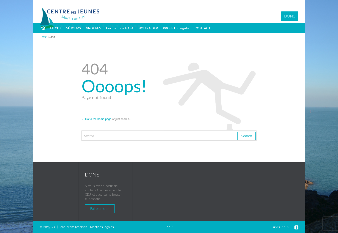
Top (168, 227)
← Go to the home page (96, 119)
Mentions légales (102, 227)
